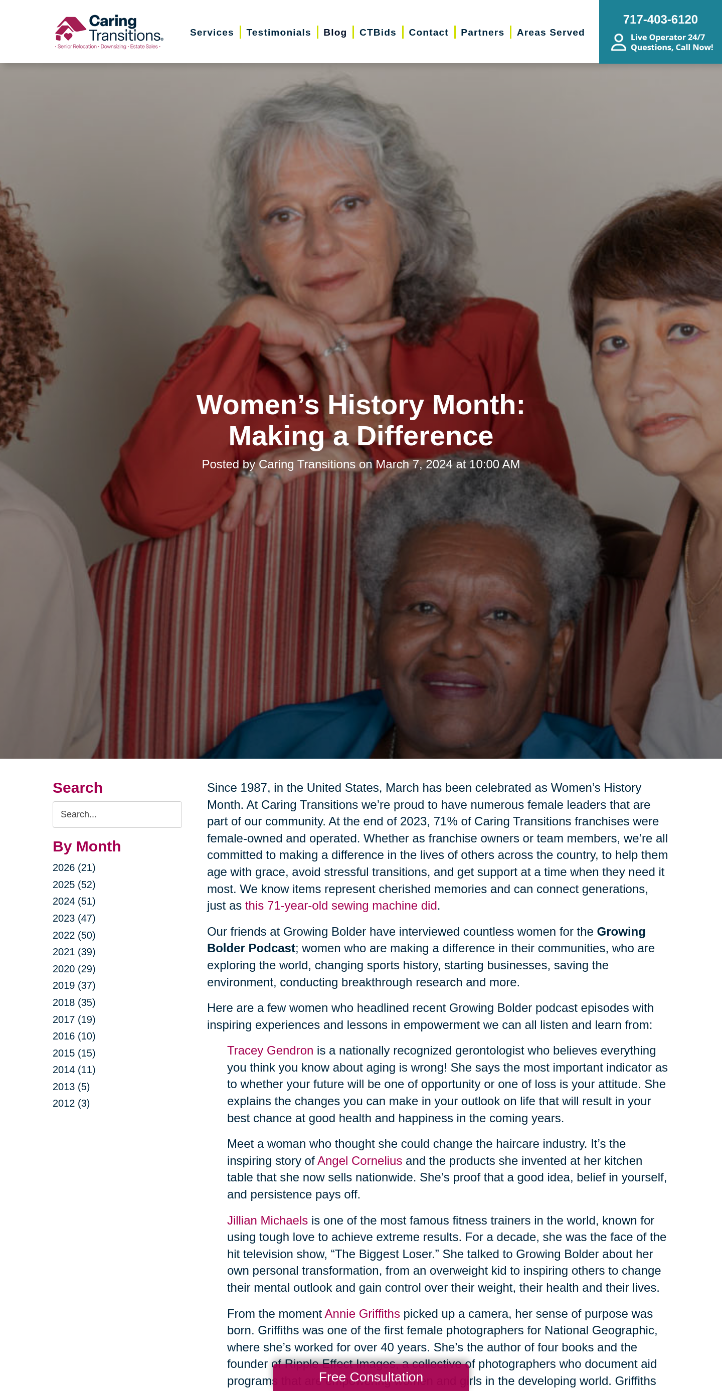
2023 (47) (74, 918)
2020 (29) (74, 968)
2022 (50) (74, 935)
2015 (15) (74, 1053)
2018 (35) (74, 1002)
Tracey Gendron (270, 1050)
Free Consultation (371, 1376)
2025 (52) (74, 884)
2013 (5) (71, 1086)
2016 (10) (74, 1035)
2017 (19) (74, 1019)
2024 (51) (74, 901)
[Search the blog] (117, 814)
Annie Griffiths (362, 1313)
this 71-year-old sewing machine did (341, 905)
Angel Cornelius (359, 1160)
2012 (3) (71, 1103)
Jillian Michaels (267, 1220)
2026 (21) (74, 867)
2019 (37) (74, 985)
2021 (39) (74, 951)
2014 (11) (74, 1069)
